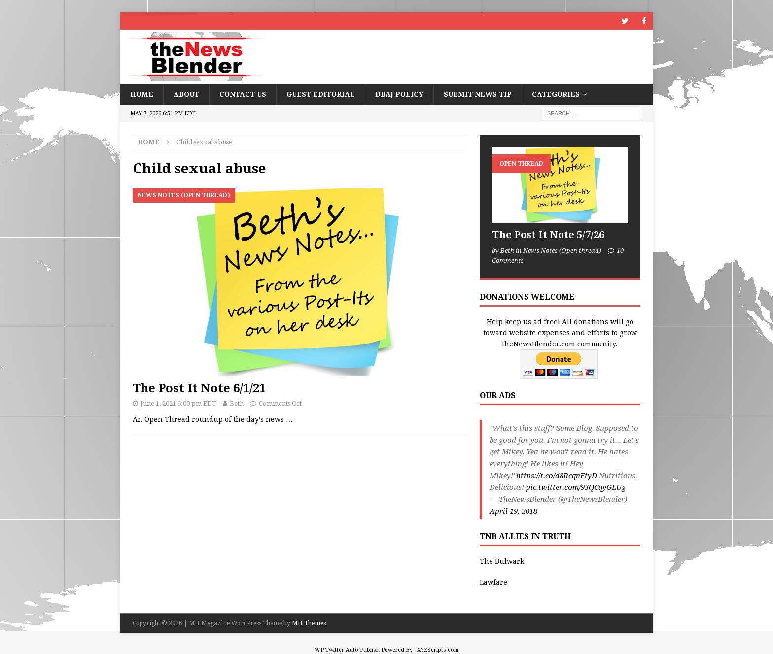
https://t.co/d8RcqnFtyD (556, 475)
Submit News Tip (478, 94)
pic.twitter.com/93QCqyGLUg (576, 487)
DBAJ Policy (399, 94)
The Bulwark (502, 561)
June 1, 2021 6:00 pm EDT (178, 403)
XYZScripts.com (437, 650)
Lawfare (493, 582)
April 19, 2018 (513, 511)
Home (141, 94)
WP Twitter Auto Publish (347, 650)
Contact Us (242, 94)
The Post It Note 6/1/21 (199, 388)
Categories (556, 94)
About (186, 94)
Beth (237, 403)
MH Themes (309, 623)
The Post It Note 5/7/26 (548, 235)
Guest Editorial (320, 94)
